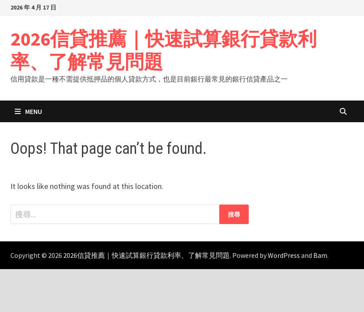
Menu (28, 111)
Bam (320, 255)
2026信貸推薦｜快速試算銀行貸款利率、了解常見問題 (163, 50)
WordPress (284, 255)
